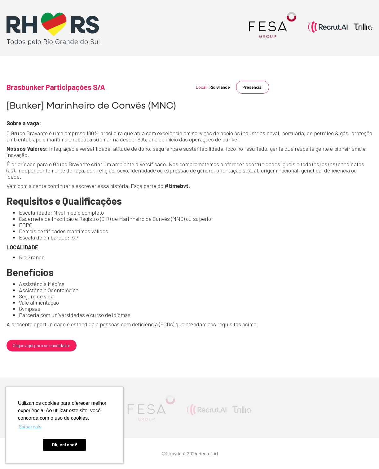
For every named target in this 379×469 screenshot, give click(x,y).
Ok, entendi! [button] (64, 444)
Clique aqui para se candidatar (41, 345)
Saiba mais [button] (30, 426)
